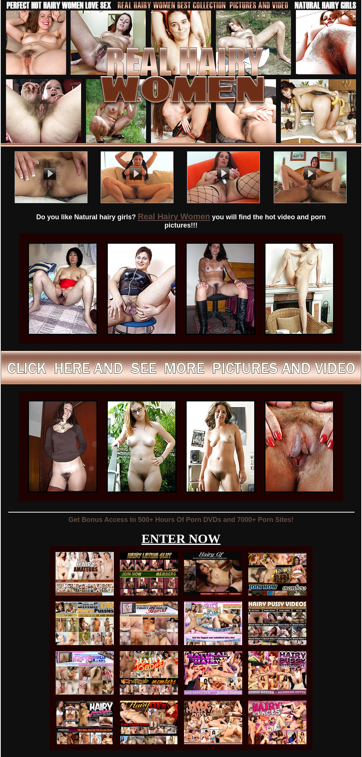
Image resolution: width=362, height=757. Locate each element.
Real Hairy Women (174, 216)
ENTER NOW (181, 539)
